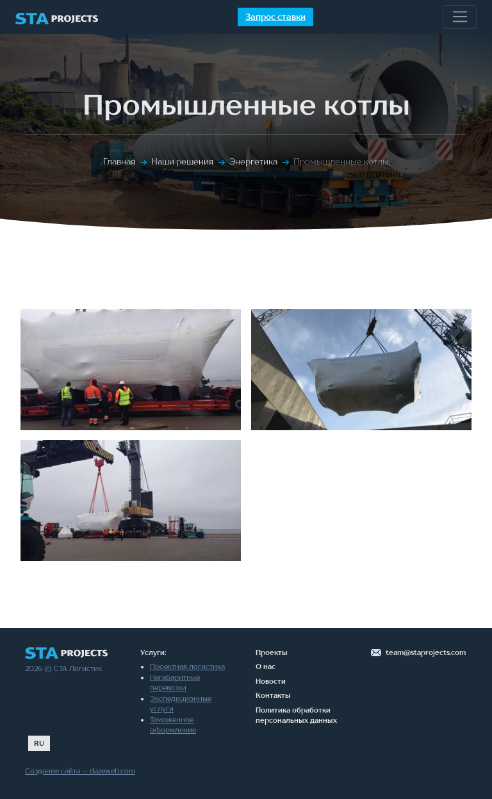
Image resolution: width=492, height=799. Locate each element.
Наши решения (182, 161)
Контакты (273, 695)
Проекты (272, 652)
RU (39, 743)
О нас (265, 666)
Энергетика (253, 161)
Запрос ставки (275, 17)
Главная (119, 161)
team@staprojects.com (426, 652)
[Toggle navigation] (460, 17)
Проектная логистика (187, 666)
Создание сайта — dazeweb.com (80, 770)
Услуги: (153, 652)
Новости (271, 681)
